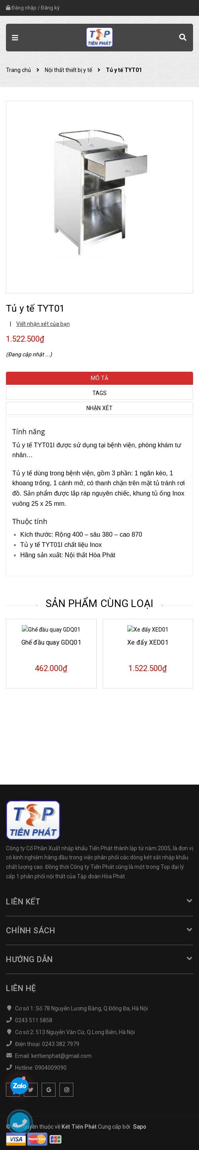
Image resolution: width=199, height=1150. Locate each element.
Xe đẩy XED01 (147, 711)
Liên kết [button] (99, 901)
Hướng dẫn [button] (99, 959)
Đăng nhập (23, 8)
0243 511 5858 (33, 1020)
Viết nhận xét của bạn (43, 324)
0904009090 (51, 1068)
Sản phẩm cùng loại (100, 603)
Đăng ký (50, 8)
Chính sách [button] (99, 930)
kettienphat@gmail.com (61, 1056)
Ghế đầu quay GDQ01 (51, 711)
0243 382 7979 (60, 1044)
